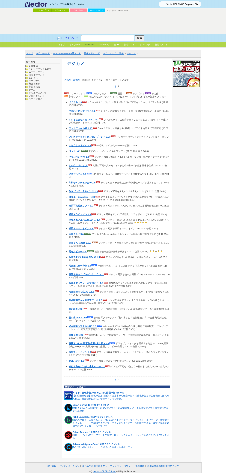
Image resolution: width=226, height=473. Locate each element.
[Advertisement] (113, 23)
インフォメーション (69, 466)
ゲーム (32, 89)
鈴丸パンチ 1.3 (77, 360)
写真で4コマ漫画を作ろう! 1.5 (84, 257)
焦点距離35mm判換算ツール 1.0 (86, 300)
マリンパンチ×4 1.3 (79, 156)
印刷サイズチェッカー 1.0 (82, 182)
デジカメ (131, 53)
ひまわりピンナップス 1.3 (82, 111)
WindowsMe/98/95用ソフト (67, 53)
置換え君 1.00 (76, 335)
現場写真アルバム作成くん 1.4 (85, 220)
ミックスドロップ (78, 165)
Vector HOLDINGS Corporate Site (182, 4)
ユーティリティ (37, 71)
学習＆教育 (34, 86)
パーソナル (34, 80)
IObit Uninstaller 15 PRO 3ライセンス (93, 417)
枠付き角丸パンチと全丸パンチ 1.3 (87, 366)
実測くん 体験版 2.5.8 (80, 243)
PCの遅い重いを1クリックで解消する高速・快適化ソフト (102, 447)
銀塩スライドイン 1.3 (80, 214)
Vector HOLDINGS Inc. (104, 471)
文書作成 (33, 65)
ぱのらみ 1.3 (75, 102)
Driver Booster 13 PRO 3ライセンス (92, 432)
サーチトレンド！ (70, 38)
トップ (29, 53)
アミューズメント (38, 92)
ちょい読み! (111, 11)
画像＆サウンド (92, 53)
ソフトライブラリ (42, 10)
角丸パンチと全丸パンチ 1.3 (83, 191)
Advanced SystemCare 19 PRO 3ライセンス (96, 444)
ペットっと (75, 151)
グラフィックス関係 (113, 53)
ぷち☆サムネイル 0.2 (80, 145)
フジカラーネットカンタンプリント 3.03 (90, 136)
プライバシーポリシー (121, 466)
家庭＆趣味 (34, 83)
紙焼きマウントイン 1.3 (81, 228)
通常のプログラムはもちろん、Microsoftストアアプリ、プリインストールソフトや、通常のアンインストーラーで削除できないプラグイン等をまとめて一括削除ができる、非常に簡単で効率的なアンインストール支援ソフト (121, 423)
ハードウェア (35, 98)
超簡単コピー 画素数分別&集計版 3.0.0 (89, 343)
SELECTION (123, 11)
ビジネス (33, 77)
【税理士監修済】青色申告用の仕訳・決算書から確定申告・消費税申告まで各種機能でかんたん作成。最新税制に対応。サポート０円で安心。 (121, 397)
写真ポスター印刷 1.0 (80, 265)
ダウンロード (43, 53)
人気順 (67, 79)
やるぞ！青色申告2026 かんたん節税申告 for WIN (98, 392)
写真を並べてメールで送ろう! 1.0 (86, 283)
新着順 (76, 79)
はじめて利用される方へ (94, 466)
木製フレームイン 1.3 (80, 352)
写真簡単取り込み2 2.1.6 (82, 291)
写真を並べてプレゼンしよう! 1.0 (86, 274)
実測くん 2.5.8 (76, 234)
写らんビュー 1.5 (78, 251)
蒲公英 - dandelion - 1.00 (82, 197)
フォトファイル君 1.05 (81, 128)
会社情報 (51, 466)
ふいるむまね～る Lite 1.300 (84, 119)
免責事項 (139, 466)
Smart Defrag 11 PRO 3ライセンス (91, 405)
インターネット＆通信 (40, 68)
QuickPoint (78, 10)
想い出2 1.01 (76, 309)
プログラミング (37, 95)
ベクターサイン (96, 10)
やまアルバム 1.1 (78, 174)
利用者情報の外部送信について (163, 466)
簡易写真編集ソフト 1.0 (81, 205)
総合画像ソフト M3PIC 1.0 (83, 326)
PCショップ (60, 10)
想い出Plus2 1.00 (78, 317)
